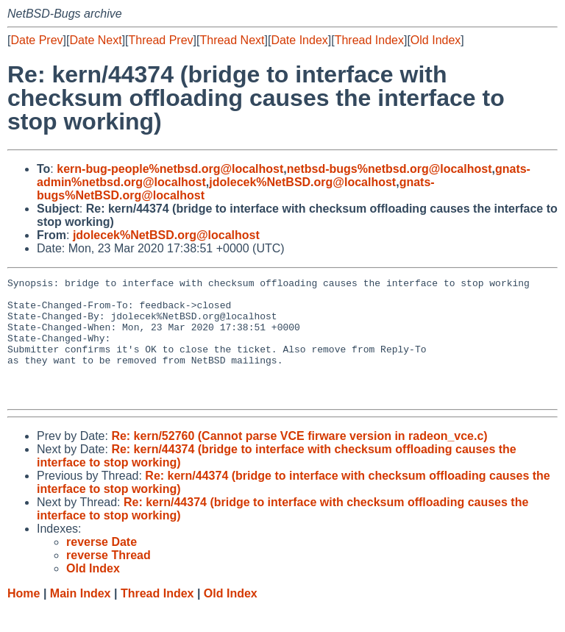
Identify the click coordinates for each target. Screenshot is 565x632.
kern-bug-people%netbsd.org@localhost (170, 169)
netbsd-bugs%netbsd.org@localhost (389, 169)
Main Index (80, 617)
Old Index (436, 40)
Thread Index (369, 40)
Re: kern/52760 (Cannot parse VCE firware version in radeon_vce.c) (299, 460)
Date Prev (36, 40)
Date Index (299, 40)
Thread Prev (161, 40)
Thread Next (231, 40)
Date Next (95, 40)
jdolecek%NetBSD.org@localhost (302, 182)
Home (23, 617)
